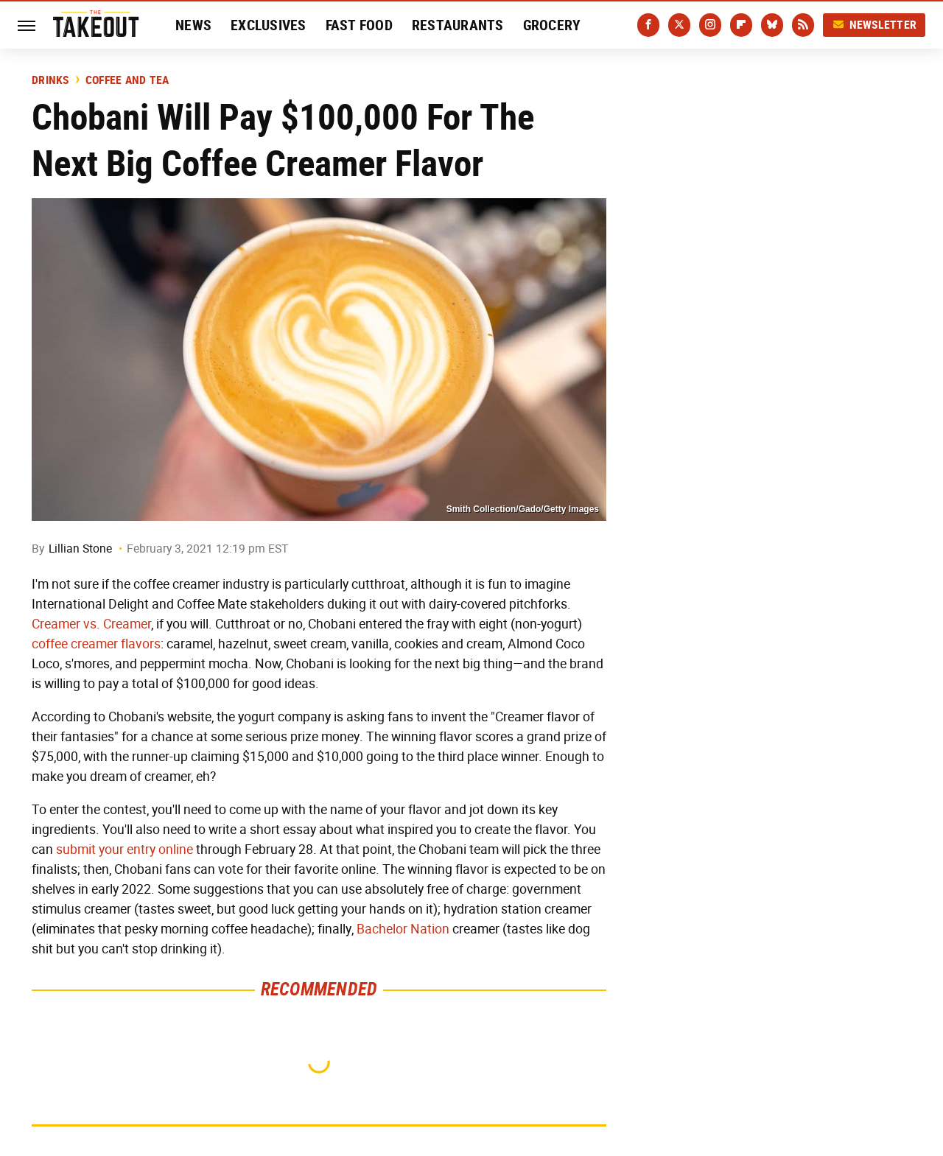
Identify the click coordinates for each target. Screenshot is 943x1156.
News (193, 25)
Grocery (552, 25)
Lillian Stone (80, 549)
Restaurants (458, 25)
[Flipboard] (741, 25)
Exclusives (268, 25)
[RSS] (803, 25)
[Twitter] (679, 25)
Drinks (50, 80)
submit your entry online (124, 849)
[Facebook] (648, 25)
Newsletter (874, 25)
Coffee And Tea (127, 80)
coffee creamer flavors (96, 644)
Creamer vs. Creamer (91, 624)
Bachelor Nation (403, 929)
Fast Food (359, 25)
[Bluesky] (772, 25)
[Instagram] (710, 25)
